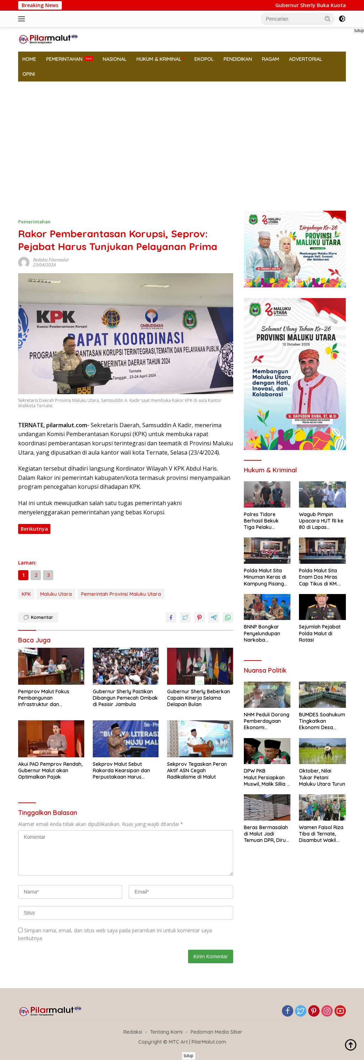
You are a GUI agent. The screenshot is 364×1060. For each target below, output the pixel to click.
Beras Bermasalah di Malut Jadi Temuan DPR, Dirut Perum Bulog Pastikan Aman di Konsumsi (266, 834)
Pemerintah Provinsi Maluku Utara (121, 594)
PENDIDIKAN (238, 59)
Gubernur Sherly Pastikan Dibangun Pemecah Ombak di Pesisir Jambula (125, 697)
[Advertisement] (182, 135)
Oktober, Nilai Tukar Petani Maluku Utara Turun (322, 777)
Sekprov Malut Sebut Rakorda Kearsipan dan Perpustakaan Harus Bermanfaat (121, 770)
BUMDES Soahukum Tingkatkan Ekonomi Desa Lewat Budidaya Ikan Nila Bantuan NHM (322, 721)
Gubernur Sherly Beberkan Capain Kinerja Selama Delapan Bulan (198, 697)
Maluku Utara (56, 594)
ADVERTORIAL (305, 59)
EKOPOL (204, 59)
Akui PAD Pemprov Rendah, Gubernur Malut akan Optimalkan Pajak (50, 770)
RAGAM (270, 59)
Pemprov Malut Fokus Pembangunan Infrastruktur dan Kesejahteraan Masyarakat (50, 698)
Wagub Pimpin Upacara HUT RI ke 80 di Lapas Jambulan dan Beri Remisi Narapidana (321, 521)
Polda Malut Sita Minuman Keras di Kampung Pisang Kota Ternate (265, 577)
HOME (29, 59)
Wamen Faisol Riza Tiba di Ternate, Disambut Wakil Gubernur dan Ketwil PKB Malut (321, 834)
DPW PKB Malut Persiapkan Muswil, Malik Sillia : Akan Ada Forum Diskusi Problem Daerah (266, 777)
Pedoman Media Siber (216, 1032)
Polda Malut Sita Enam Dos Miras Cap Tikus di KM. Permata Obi (318, 577)
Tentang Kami (166, 1032)
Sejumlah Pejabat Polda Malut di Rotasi (320, 633)
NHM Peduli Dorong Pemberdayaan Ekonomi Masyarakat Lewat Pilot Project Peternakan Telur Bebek (266, 721)
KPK (26, 594)
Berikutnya (34, 528)
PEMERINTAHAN (64, 59)
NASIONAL (115, 59)
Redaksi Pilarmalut (51, 260)
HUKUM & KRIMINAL (158, 59)
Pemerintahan (34, 221)
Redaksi (132, 1032)
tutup (188, 1055)
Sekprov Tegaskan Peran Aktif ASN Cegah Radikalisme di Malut (197, 770)
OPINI (28, 74)
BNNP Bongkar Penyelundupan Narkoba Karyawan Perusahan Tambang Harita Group (263, 633)
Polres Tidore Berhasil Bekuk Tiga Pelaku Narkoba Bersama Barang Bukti (266, 521)
